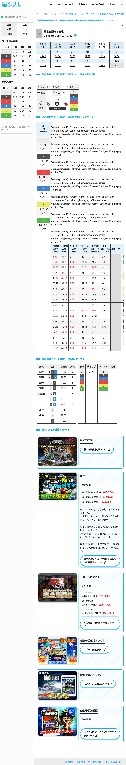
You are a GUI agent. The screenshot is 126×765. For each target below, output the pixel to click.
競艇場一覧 (82, 4)
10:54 (116, 56)
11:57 (58, 65)
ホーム (51, 4)
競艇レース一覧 (65, 4)
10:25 (102, 56)
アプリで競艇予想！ (95, 649)
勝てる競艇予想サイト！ (97, 449)
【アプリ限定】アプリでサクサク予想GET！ (100, 733)
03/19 (116, 45)
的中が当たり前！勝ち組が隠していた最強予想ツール (100, 560)
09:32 (72, 56)
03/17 (87, 45)
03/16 (72, 45)
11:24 (43, 65)
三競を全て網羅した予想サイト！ (100, 624)
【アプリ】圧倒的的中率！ (98, 683)
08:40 (43, 56)
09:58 (87, 56)
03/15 (57, 45)
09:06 (58, 56)
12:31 (72, 65)
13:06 (87, 65)
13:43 (102, 65)
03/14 (43, 45)
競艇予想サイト (115, 4)
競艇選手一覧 (97, 4)
